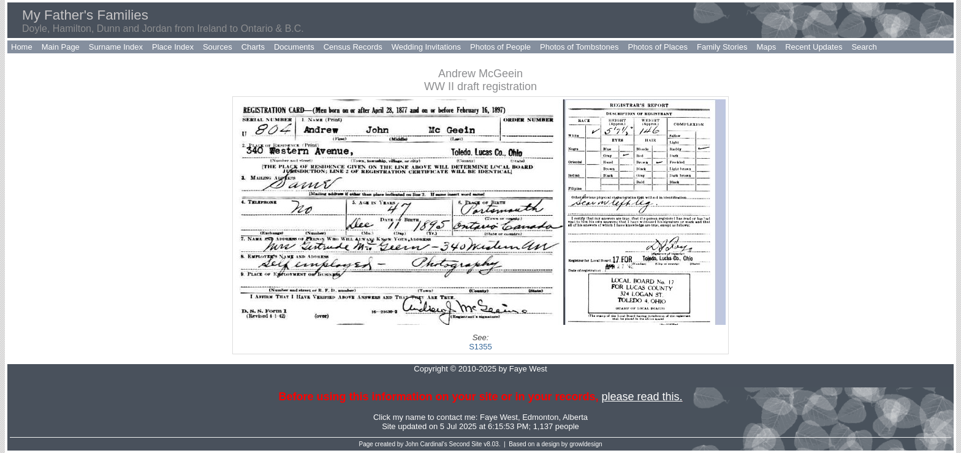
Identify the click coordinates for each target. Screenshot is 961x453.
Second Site (465, 444)
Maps (766, 46)
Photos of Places (658, 46)
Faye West (499, 417)
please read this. (641, 396)
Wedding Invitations (426, 46)
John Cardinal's (426, 444)
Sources (217, 46)
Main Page (61, 46)
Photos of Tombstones (579, 46)
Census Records (353, 46)
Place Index (173, 46)
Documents (294, 46)
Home (21, 46)
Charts (253, 46)
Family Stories (722, 46)
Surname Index (116, 46)
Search (863, 46)
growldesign (585, 444)
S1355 (480, 346)
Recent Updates (813, 46)
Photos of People (500, 46)
